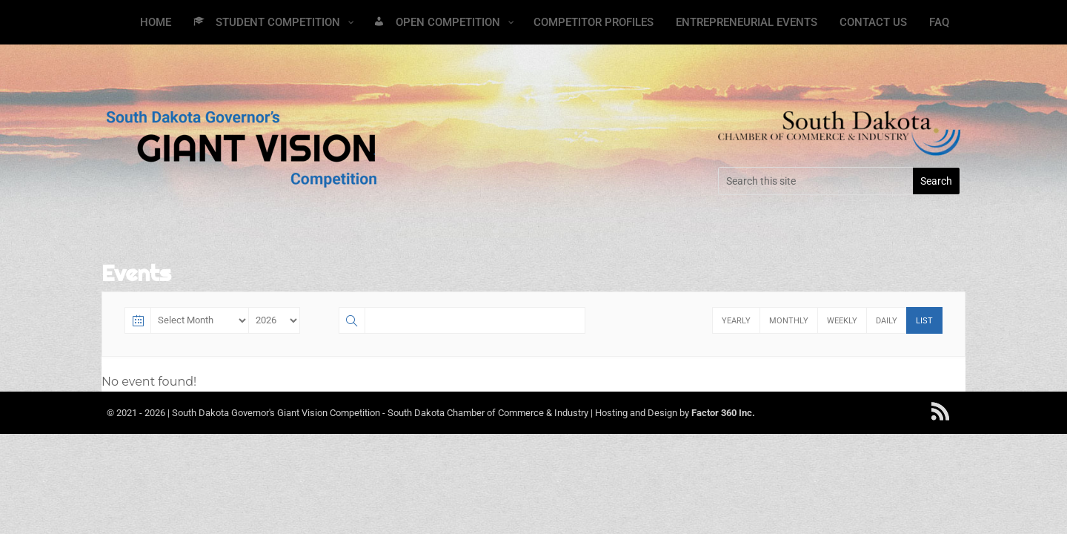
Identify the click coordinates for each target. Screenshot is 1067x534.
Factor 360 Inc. (723, 412)
